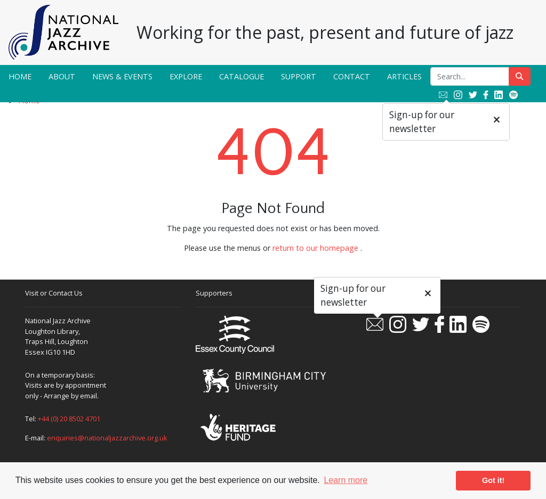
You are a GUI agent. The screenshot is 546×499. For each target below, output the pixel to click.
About (62, 76)
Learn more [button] (345, 480)
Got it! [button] (493, 480)
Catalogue (241, 76)
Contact (351, 76)
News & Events (122, 76)
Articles (404, 76)
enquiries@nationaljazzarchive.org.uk (107, 438)
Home (20, 76)
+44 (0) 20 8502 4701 (69, 418)
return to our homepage (315, 248)
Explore (186, 76)
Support (298, 76)
